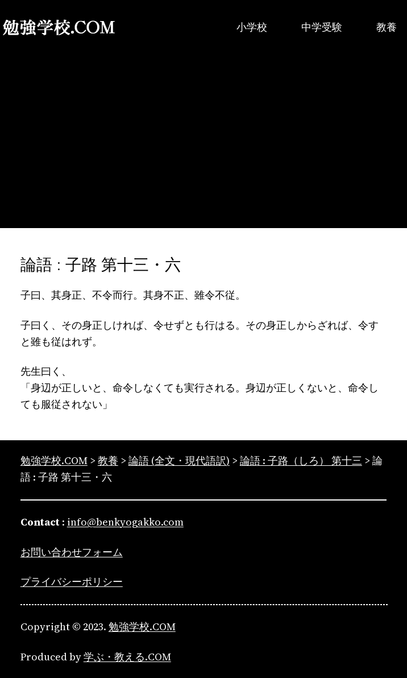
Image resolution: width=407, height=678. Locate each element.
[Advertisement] (203, 148)
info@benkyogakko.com (125, 522)
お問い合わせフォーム (71, 552)
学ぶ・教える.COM (127, 657)
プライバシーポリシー (71, 581)
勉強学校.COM (142, 626)
